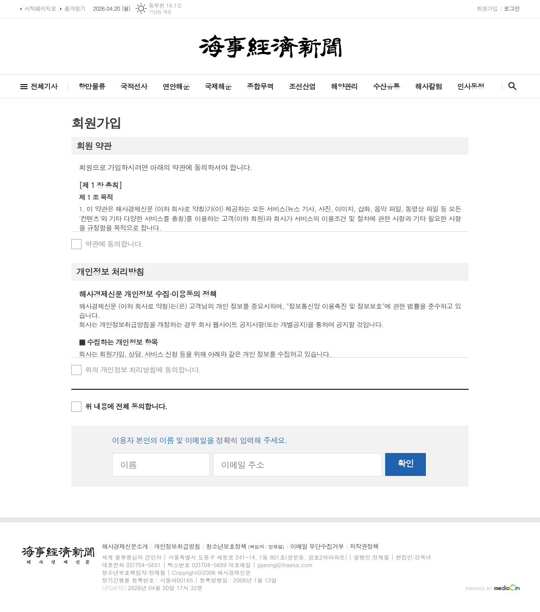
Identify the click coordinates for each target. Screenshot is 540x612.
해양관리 (344, 86)
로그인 (512, 8)
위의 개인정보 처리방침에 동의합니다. (142, 369)
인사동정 (470, 86)
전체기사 (44, 86)
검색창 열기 (510, 86)
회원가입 (487, 8)
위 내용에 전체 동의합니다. (126, 406)
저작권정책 (364, 546)
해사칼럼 (428, 86)
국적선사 (133, 86)
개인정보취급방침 (177, 546)
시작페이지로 (40, 8)
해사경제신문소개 (125, 546)
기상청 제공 (160, 12)
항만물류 (91, 86)
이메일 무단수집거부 (317, 546)
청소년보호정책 (245, 546)
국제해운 (218, 86)
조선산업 (302, 86)
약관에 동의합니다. (114, 243)
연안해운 (176, 86)
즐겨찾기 (74, 8)
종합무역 (260, 86)
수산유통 (386, 86)
